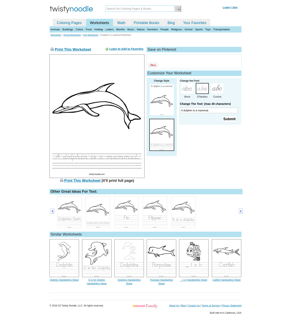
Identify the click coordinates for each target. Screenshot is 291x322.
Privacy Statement (231, 305)
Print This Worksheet (73, 49)
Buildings (67, 29)
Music (130, 29)
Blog (171, 23)
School (189, 29)
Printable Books (146, 23)
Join (234, 7)
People (164, 29)
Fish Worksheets (90, 35)
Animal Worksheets (72, 35)
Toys (208, 29)
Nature (141, 29)
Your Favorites (194, 23)
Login (226, 7)
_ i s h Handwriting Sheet (193, 280)
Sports (199, 29)
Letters (110, 29)
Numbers (152, 29)
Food (89, 29)
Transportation (221, 29)
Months (120, 29)
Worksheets (99, 23)
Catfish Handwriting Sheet (227, 280)
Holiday (98, 29)
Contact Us (194, 305)
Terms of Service (211, 305)
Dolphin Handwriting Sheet (64, 280)
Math (121, 23)
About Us (174, 305)
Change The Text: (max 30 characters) (205, 103)
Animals (55, 29)
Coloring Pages (69, 23)
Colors (79, 29)
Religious (176, 29)
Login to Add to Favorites (126, 49)
